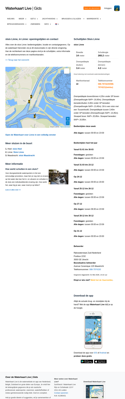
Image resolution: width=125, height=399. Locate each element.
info (47, 24)
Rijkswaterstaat (65, 127)
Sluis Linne (18, 152)
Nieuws (11, 19)
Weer (22, 19)
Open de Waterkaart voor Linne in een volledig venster (30, 135)
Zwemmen (35, 24)
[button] (35, 116)
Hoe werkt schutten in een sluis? (21, 169)
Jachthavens (49, 19)
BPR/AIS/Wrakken (16, 24)
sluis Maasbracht (27, 155)
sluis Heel (17, 149)
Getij (34, 19)
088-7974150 (95, 269)
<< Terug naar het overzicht (17, 60)
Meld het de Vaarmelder (102, 280)
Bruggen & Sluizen (71, 19)
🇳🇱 (57, 24)
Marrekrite (94, 19)
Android (103, 353)
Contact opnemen (61, 393)
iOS (95, 353)
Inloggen (108, 8)
